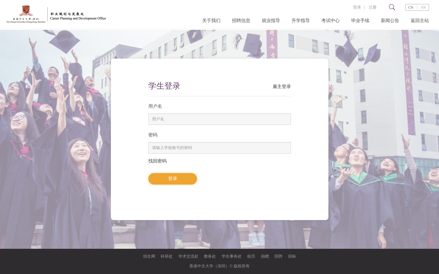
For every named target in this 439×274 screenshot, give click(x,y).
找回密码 (157, 160)
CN (410, 7)
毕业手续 (360, 20)
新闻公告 (390, 20)
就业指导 (271, 20)
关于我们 (211, 20)
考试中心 (330, 20)
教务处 (210, 256)
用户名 (155, 106)
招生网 (149, 256)
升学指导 (301, 20)
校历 (251, 256)
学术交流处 (188, 256)
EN (423, 7)
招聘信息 (241, 20)
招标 (292, 256)
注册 (373, 7)
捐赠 (265, 256)
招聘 (278, 256)
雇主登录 (282, 86)
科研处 (167, 256)
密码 (153, 134)
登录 (357, 7)
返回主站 (420, 20)
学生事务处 (232, 256)
